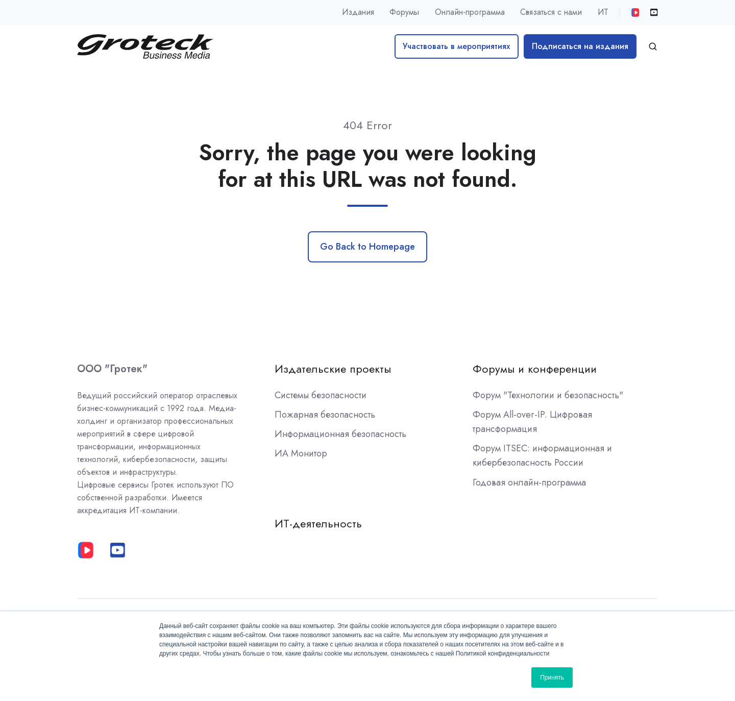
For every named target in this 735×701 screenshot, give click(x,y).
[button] (653, 46)
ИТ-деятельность (318, 523)
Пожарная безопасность (325, 414)
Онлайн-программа (470, 12)
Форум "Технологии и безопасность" (548, 395)
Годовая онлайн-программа (529, 482)
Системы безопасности (320, 395)
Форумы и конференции (535, 369)
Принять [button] (552, 677)
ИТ (603, 12)
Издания (358, 12)
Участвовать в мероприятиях (456, 46)
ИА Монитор (301, 453)
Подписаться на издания (580, 46)
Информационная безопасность (340, 434)
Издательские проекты (333, 369)
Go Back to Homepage (367, 246)
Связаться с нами (551, 12)
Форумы (404, 12)
